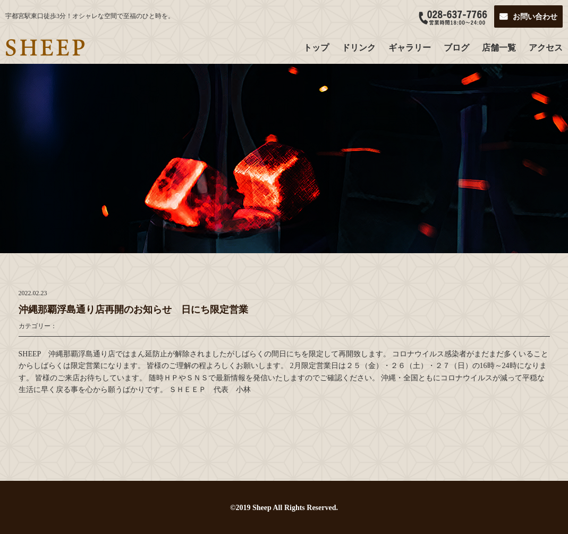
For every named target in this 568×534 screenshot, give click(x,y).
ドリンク (359, 47)
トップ (316, 47)
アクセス (546, 47)
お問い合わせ (535, 17)
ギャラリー (409, 47)
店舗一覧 (499, 47)
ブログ (456, 47)
